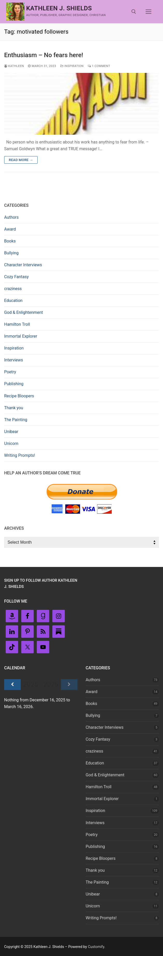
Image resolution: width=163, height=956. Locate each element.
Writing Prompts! (19, 455)
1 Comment (99, 66)
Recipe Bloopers (19, 395)
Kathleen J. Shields (59, 8)
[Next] (69, 684)
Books (10, 241)
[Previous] (12, 684)
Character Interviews (23, 264)
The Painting (15, 419)
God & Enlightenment (23, 312)
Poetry (10, 371)
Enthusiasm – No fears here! (43, 55)
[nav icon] (148, 11)
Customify (96, 947)
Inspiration (72, 66)
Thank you (13, 407)
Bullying (11, 253)
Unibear (11, 431)
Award (10, 229)
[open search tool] (133, 11)
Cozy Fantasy (16, 276)
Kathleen (14, 66)
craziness (13, 288)
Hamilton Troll (17, 324)
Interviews (13, 360)
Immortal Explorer (20, 336)
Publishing (13, 383)
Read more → (21, 160)
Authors (11, 217)
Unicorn (11, 443)
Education (13, 300)
